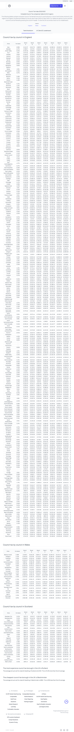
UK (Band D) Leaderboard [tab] (43, 30)
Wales (36, 25)
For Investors (14, 691)
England (30, 25)
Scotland (43, 25)
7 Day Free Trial (56, 6)
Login (71, 1)
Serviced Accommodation (14, 714)
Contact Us (65, 1)
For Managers (29, 691)
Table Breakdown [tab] (28, 30)
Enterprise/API (29, 714)
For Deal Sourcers (44, 691)
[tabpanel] (37, 360)
